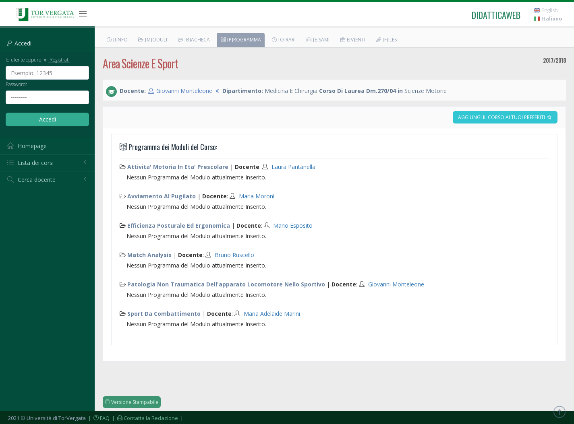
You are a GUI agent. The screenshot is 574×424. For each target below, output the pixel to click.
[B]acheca (193, 39)
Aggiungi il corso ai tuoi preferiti (505, 117)
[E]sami (317, 39)
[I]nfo (117, 39)
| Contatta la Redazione (144, 418)
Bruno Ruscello (234, 255)
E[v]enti (352, 39)
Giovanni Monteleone (184, 91)
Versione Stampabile (131, 402)
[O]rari (283, 39)
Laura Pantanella (293, 167)
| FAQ (98, 418)
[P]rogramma (240, 39)
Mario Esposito (293, 225)
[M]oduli (152, 39)
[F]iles (386, 39)
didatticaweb (496, 14)
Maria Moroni (256, 196)
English (546, 10)
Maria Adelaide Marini (272, 313)
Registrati (56, 59)
